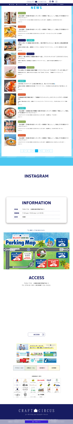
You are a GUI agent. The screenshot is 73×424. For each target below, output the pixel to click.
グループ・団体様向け (60, 4)
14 (40, 151)
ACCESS (36, 334)
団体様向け (42, 368)
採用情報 (53, 368)
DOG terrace (51, 4)
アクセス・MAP (19, 368)
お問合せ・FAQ (31, 368)
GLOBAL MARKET (41, 4)
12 (33, 151)
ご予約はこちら (36, 421)
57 (47, 151)
